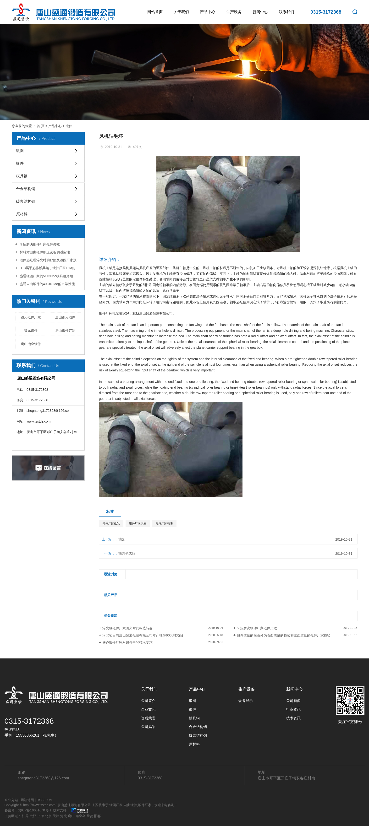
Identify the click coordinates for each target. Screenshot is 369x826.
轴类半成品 (126, 553)
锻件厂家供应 (137, 523)
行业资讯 (293, 709)
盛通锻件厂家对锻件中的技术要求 (127, 642)
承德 (90, 816)
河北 (63, 816)
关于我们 (181, 12)
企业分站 (11, 800)
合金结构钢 (25, 189)
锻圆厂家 (116, 805)
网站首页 (155, 12)
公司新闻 (293, 701)
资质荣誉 (148, 718)
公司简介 (148, 701)
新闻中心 (260, 12)
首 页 (40, 126)
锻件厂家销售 (164, 523)
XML (49, 800)
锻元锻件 (31, 330)
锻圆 (20, 151)
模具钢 (22, 176)
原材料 (22, 214)
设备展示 (245, 701)
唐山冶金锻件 (31, 344)
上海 (40, 816)
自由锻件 (130, 805)
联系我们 (286, 12)
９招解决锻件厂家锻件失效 (39, 244)
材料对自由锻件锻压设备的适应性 (44, 252)
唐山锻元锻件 (65, 317)
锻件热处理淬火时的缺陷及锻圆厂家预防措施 (50, 260)
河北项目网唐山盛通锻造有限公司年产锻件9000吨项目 (142, 635)
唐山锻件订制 (65, 330)
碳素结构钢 (25, 201)
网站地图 (27, 800)
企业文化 (148, 709)
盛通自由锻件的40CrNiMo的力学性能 (47, 284)
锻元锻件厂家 (31, 317)
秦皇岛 (81, 816)
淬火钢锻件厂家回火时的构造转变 (127, 628)
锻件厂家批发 (111, 523)
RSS (40, 800)
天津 (56, 816)
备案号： (11, 810)
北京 (48, 816)
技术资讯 (293, 718)
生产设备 (234, 12)
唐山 (71, 816)
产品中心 (207, 12)
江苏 (25, 816)
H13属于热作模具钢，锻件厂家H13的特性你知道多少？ (50, 268)
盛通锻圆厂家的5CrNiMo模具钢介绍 (46, 276)
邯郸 (97, 816)
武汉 (33, 816)
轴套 (121, 539)
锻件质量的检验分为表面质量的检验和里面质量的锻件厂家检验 (283, 635)
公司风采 (148, 727)
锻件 (69, 126)
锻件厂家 (144, 805)
